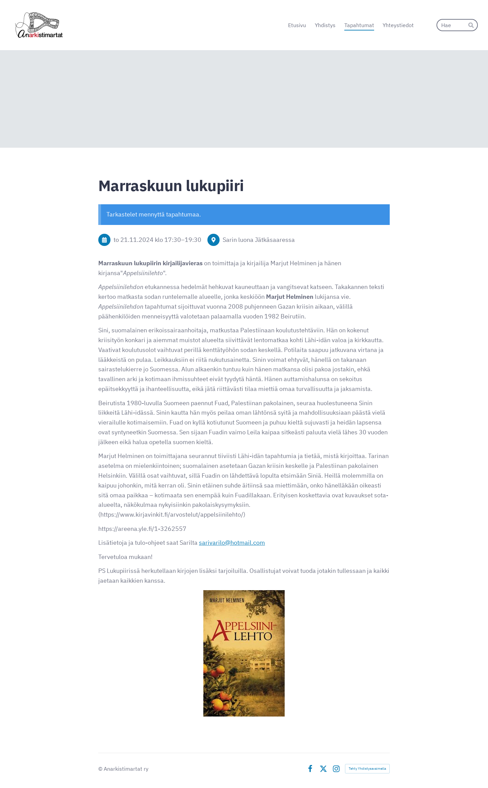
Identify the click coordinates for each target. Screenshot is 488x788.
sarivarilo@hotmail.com (232, 542)
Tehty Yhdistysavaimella (367, 768)
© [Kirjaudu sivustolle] (101, 768)
